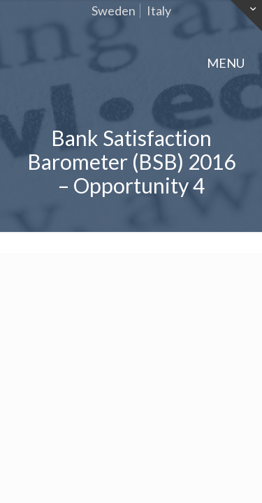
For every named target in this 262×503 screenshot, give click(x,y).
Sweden (114, 10)
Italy (159, 10)
